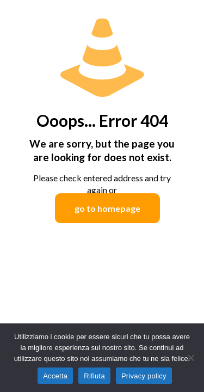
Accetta (55, 376)
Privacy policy (143, 376)
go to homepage (107, 208)
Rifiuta (94, 376)
